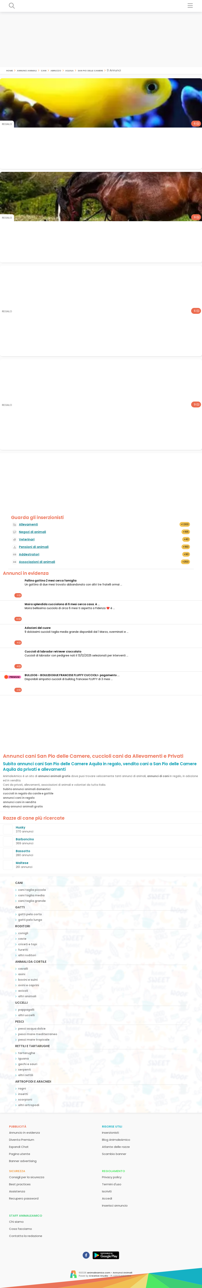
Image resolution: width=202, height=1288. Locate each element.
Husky (20, 827)
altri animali (27, 996)
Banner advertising (22, 1161)
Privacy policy (112, 1177)
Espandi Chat (19, 1147)
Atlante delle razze (116, 1147)
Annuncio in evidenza (24, 1132)
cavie (22, 939)
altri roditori (27, 955)
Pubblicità (17, 1126)
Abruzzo (55, 70)
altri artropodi (28, 1105)
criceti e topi (27, 944)
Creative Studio (98, 1275)
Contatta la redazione (25, 1236)
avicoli (23, 991)
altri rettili (25, 1075)
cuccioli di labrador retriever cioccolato (53, 651)
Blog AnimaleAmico (116, 1140)
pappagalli (26, 1010)
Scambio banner (114, 1154)
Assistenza (17, 1191)
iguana (23, 1059)
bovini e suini (28, 980)
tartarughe (26, 1053)
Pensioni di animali (34, 547)
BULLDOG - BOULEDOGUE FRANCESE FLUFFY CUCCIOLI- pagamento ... (72, 675)
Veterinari (27, 539)
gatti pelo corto (30, 914)
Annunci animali (27, 70)
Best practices (20, 1184)
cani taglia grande (32, 901)
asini (21, 974)
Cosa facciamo (20, 1229)
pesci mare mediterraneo (37, 1034)
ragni (22, 1088)
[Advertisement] (101, 39)
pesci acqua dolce (32, 1029)
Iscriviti (107, 1191)
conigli (23, 933)
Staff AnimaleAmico (25, 1215)
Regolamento (113, 1171)
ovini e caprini (28, 985)
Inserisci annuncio (115, 1205)
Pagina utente (19, 1154)
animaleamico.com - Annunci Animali (109, 1272)
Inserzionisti (110, 1132)
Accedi (107, 1198)
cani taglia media (31, 895)
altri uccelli (26, 1015)
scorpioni (25, 1100)
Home (9, 70)
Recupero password (23, 1198)
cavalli (23, 969)
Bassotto (23, 851)
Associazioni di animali (37, 562)
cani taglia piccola (32, 890)
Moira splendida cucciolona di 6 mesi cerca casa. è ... (62, 604)
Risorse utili (112, 1126)
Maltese (22, 863)
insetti (23, 1094)
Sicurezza (17, 1171)
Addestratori (29, 554)
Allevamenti (28, 524)
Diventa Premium (21, 1140)
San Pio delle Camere (90, 70)
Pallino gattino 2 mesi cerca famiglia (51, 580)
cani (43, 70)
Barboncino (25, 839)
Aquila (69, 70)
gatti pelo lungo (30, 920)
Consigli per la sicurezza (26, 1177)
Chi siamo (16, 1222)
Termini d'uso (111, 1184)
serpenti (24, 1070)
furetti (23, 950)
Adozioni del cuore (37, 628)
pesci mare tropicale (34, 1040)
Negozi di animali (32, 532)
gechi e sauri (27, 1064)
